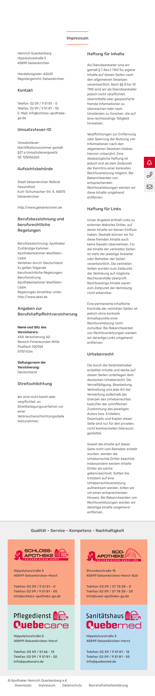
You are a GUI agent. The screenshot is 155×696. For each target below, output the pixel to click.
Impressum (47, 685)
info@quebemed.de (101, 661)
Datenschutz (72, 685)
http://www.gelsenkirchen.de (40, 207)
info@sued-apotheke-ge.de (107, 596)
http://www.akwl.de (32, 297)
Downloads (23, 685)
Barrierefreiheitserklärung (108, 685)
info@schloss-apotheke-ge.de (37, 596)
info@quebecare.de (29, 661)
